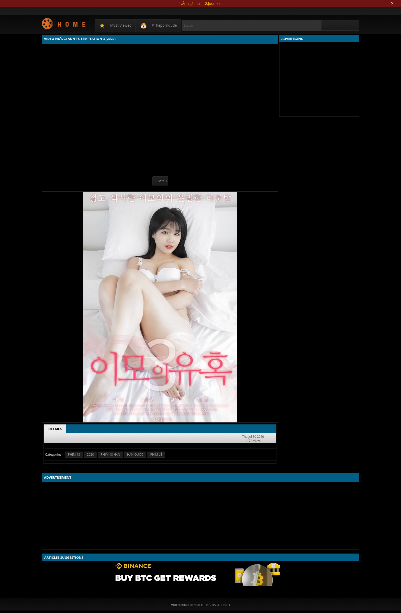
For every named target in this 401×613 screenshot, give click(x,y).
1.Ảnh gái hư (189, 3)
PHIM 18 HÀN (110, 454)
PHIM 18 (74, 454)
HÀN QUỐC (135, 454)
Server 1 (160, 180)
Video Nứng (64, 23)
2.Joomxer (213, 3)
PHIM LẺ (156, 454)
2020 (90, 454)
